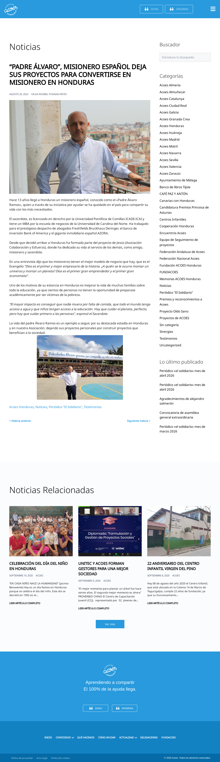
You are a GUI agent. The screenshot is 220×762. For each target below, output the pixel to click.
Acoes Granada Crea (175, 119)
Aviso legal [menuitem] (41, 758)
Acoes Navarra (170, 153)
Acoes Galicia (169, 112)
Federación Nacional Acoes (179, 258)
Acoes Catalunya (172, 99)
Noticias (41, 407)
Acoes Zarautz (170, 173)
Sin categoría (169, 325)
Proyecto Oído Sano (174, 311)
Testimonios (93, 407)
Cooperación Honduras (177, 226)
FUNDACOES (169, 272)
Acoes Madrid (169, 139)
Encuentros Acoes (173, 233)
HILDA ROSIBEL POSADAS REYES (49, 94)
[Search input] (185, 57)
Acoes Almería (170, 85)
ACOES (39, 575)
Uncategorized (170, 345)
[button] (73, 737)
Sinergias (166, 331)
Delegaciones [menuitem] (149, 737)
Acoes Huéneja (171, 133)
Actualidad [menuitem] (126, 737)
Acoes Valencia (171, 166)
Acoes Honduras (21, 407)
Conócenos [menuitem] (63, 737)
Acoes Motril (169, 146)
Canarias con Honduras (177, 200)
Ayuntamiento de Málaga (178, 180)
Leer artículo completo (24, 603)
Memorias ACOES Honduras (180, 279)
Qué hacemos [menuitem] (85, 737)
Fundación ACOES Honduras (180, 265)
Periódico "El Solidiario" (65, 407)
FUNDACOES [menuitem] (168, 737)
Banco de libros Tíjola (175, 187)
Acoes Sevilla (169, 160)
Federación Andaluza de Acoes (182, 252)
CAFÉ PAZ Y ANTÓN (174, 194)
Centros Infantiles (173, 219)
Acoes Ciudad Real (173, 105)
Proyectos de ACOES (174, 318)
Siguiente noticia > (138, 421)
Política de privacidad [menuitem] (22, 758)
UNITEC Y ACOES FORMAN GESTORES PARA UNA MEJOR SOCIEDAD (103, 568)
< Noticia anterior (20, 421)
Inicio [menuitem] (48, 737)
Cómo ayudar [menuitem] (106, 737)
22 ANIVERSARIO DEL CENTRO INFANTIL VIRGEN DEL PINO (173, 566)
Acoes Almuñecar (172, 92)
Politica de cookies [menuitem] (60, 758)
